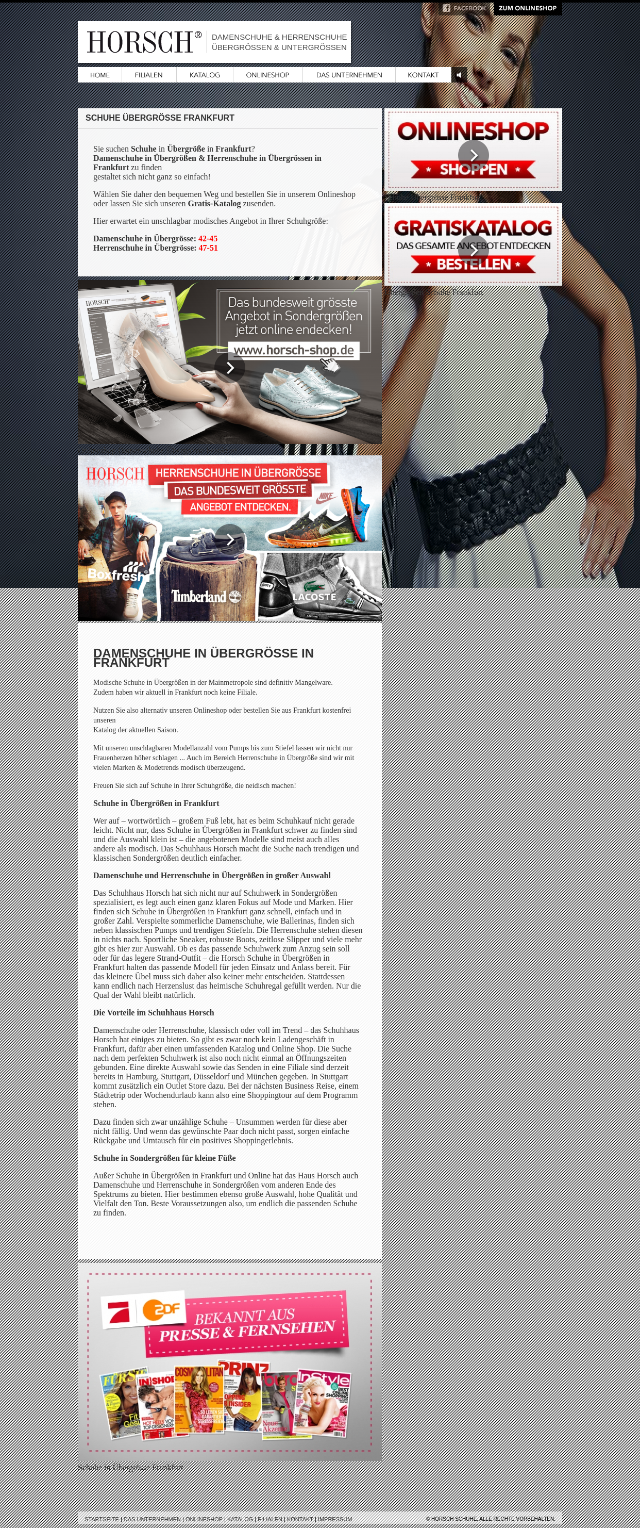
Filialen (270, 1519)
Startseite (102, 1519)
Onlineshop (204, 1519)
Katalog (240, 1519)
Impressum (335, 1519)
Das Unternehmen (152, 1519)
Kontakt (300, 1519)
